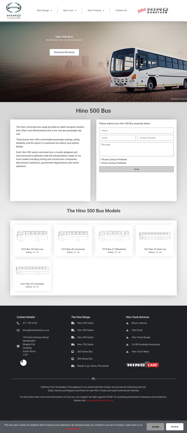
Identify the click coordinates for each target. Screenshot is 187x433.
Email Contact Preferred (114, 163)
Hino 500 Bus (126, 123)
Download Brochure (64, 52)
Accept (155, 426)
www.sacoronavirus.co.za (100, 400)
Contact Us (121, 10)
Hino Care (69, 11)
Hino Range (44, 11)
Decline (174, 426)
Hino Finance (96, 11)
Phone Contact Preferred (114, 159)
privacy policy (73, 428)
